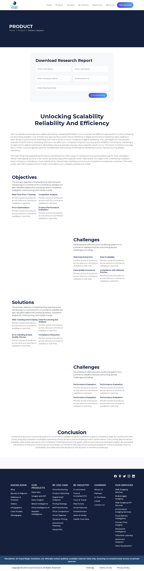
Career (97, 501)
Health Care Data (81, 519)
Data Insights (38, 500)
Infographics (16, 508)
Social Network (80, 508)
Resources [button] (97, 5)
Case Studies (16, 511)
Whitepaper (16, 515)
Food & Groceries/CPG (80, 494)
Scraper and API (39, 496)
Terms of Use (105, 568)
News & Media (80, 515)
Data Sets (36, 492)
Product (21, 30)
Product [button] (59, 5)
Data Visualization (123, 546)
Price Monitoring (60, 489)
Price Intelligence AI (41, 508)
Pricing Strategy (59, 504)
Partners (98, 493)
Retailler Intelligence (37, 512)
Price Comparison (60, 511)
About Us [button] (110, 5)
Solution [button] (70, 5)
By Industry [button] (83, 5)
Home (49, 5)
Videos (14, 504)
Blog (13, 489)
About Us (98, 489)
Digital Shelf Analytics (57, 498)
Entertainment (80, 511)
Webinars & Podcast (16, 498)
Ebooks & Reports (19, 493)
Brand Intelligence (40, 504)
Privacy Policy (123, 568)
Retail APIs (57, 530)
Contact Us (99, 505)
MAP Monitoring (60, 508)
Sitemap (90, 568)
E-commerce (79, 489)
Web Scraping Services (121, 490)
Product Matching (60, 493)
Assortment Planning (57, 524)
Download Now (98, 95)
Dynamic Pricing (59, 519)
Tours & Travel (79, 500)
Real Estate (78, 504)
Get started (125, 5)
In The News (100, 497)
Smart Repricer (59, 515)
